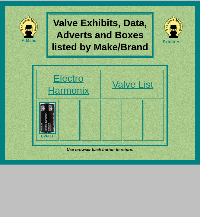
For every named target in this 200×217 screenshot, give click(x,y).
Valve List (132, 84)
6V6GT (47, 134)
